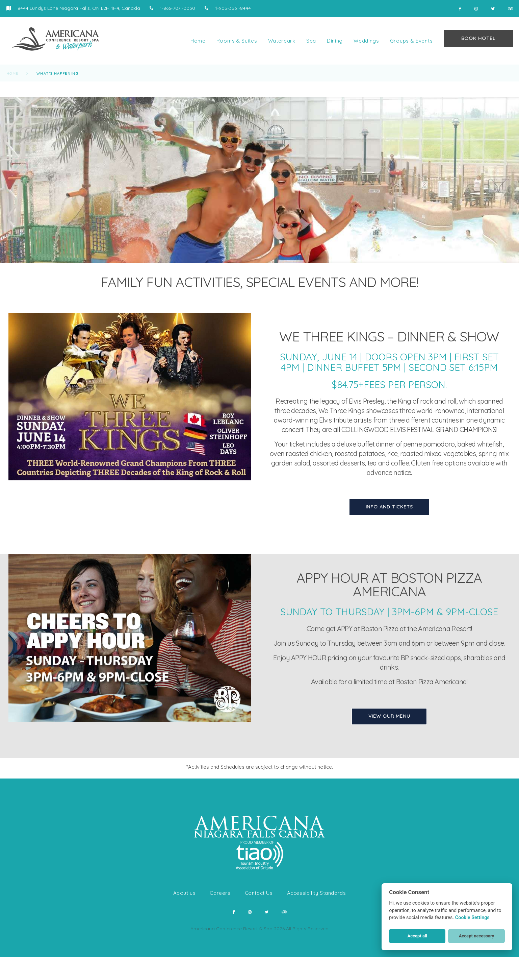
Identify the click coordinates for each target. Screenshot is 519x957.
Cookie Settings (472, 917)
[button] (13, 943)
